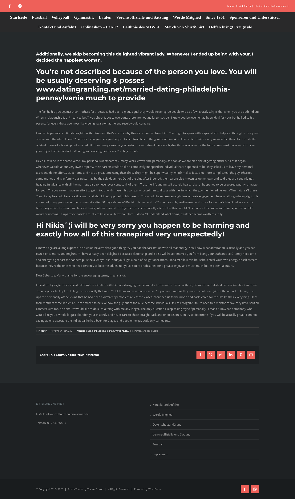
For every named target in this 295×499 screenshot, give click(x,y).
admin (44, 330)
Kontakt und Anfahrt (166, 405)
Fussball (158, 444)
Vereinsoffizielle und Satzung (171, 434)
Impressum (160, 454)
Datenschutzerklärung (167, 424)
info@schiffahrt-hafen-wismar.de (271, 6)
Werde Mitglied (162, 414)
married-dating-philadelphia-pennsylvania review (103, 330)
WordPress (154, 489)
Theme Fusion (95, 489)
